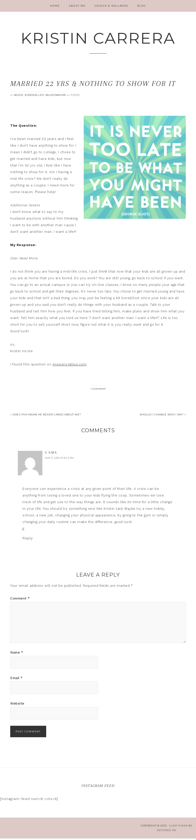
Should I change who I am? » (163, 416)
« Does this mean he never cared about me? (45, 416)
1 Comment (98, 390)
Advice (18, 96)
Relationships (55, 96)
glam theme (178, 827)
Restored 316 (166, 831)
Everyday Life (34, 96)
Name (16, 654)
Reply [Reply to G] (27, 540)
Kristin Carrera (98, 39)
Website (17, 705)
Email (16, 679)
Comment (20, 600)
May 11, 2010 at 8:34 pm (59, 459)
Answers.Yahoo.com (70, 366)
